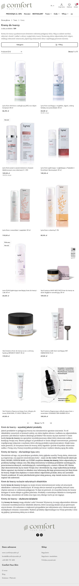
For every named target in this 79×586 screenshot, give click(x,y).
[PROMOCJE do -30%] (14, 14)
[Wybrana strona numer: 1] (39, 423)
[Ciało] (57, 14)
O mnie (4, 570)
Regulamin (45, 553)
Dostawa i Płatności (9, 578)
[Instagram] (41, 535)
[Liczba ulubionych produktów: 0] (69, 5)
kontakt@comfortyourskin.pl (11, 556)
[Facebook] (37, 535)
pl (52, 6)
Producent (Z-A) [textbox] (6, 52)
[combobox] (11, 51)
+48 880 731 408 (8, 560)
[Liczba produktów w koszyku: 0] (76, 5)
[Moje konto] (61, 5)
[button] (72, 14)
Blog (3, 574)
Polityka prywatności (49, 560)
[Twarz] (48, 14)
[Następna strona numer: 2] (50, 423)
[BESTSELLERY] (38, 14)
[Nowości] (27, 14)
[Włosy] (65, 14)
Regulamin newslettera (49, 556)
